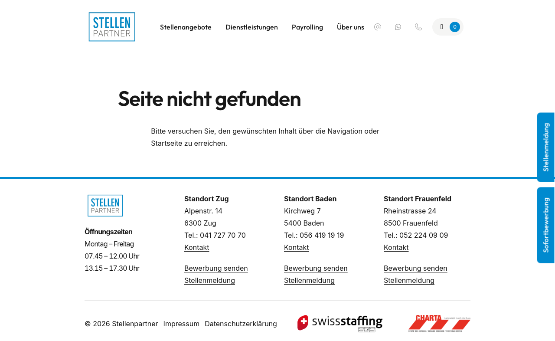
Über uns (350, 27)
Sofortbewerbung (546, 225)
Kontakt (196, 247)
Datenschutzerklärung (241, 323)
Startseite (166, 143)
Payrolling (307, 27)
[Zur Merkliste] (448, 27)
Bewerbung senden (216, 268)
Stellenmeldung (209, 280)
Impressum (181, 323)
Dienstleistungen (251, 27)
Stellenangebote (186, 27)
